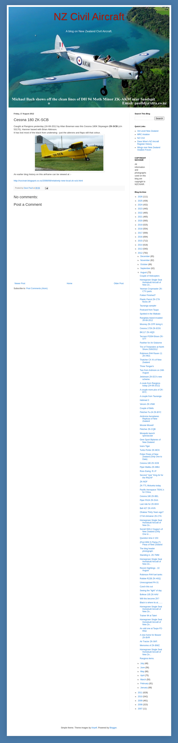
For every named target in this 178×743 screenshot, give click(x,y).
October (144, 264)
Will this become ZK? (149, 598)
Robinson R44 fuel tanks (151, 574)
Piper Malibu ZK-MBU (150, 467)
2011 (140, 692)
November (145, 260)
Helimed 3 (144, 400)
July (142, 663)
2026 (140, 196)
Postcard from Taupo (149, 310)
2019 (140, 225)
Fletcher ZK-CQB (148, 429)
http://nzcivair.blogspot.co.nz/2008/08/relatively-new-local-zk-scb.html (48, 180)
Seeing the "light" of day (151, 590)
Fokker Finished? (148, 295)
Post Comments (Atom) (37, 288)
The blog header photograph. (147, 549)
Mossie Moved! (147, 425)
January (144, 687)
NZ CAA (141, 138)
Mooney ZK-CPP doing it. (151, 324)
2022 (140, 213)
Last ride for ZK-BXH (149, 504)
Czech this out (146, 586)
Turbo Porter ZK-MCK (150, 450)
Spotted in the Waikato (150, 314)
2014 (140, 245)
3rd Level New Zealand (147, 131)
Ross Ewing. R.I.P (148, 471)
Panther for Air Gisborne (151, 343)
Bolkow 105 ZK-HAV (149, 594)
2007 (140, 709)
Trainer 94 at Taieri (148, 615)
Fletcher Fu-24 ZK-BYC (150, 412)
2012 (140, 253)
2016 (140, 237)
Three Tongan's (147, 366)
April (142, 675)
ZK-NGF (144, 481)
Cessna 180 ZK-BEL (149, 496)
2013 (140, 249)
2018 (140, 229)
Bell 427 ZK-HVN (147, 508)
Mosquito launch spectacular (147, 434)
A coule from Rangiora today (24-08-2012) (150, 384)
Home (69, 283)
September (145, 268)
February (144, 683)
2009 (140, 700)
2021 (140, 217)
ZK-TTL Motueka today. (150, 485)
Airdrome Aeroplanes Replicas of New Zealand (149, 419)
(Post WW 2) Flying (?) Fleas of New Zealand (151, 543)
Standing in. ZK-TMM (149, 555)
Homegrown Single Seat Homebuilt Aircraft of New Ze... (151, 282)
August (143, 272)
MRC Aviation (143, 134)
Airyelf (94, 728)
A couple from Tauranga (151, 396)
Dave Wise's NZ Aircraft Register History (148, 142)
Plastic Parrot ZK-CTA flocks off (150, 300)
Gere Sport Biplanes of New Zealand (150, 440)
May (142, 671)
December (145, 256)
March (143, 679)
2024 (140, 205)
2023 (140, 208)
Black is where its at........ (151, 602)
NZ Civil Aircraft (89, 16)
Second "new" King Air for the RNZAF (151, 476)
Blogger (113, 728)
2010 (140, 696)
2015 (140, 241)
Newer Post (20, 283)
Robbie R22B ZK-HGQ (150, 578)
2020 (140, 220)
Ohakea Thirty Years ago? (152, 512)
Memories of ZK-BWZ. (150, 645)
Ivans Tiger (145, 446)
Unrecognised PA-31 (149, 582)
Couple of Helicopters (150, 276)
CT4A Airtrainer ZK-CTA (151, 516)
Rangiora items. (147, 658)
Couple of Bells (147, 408)
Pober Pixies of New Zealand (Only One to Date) (151, 456)
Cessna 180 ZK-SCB (149, 463)
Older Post (119, 283)
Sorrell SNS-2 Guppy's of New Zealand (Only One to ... (151, 531)
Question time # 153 (149, 538)
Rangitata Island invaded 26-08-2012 (151, 319)
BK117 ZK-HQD (147, 332)
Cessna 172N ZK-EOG (150, 328)
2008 (140, 704)
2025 (140, 201)
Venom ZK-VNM (147, 404)
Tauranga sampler (148, 306)
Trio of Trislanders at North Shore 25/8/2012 (152, 348)
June (142, 667)
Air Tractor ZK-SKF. (148, 641)
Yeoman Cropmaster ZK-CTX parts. (151, 290)
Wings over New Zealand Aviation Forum (148, 148)
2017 (140, 233)
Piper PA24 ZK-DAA (149, 500)
